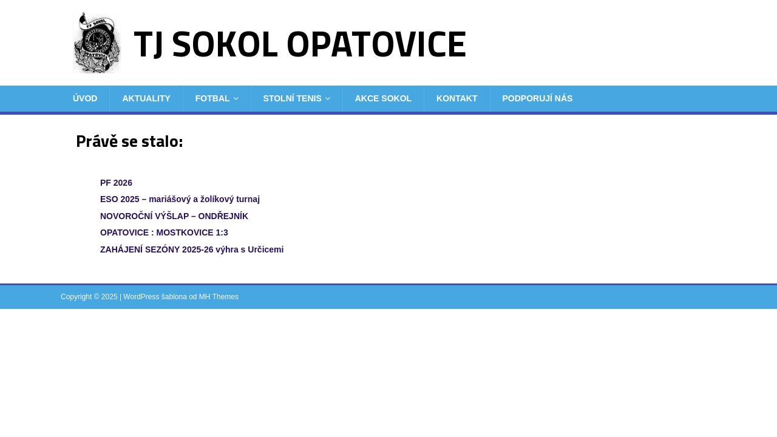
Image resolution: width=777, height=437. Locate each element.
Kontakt (456, 98)
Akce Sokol (383, 98)
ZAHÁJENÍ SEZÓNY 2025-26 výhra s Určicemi (191, 249)
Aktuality (146, 98)
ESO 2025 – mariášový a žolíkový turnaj (180, 199)
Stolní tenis (292, 98)
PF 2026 (116, 183)
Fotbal (212, 98)
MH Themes (219, 297)
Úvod (85, 98)
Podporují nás (538, 98)
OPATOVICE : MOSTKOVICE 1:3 (164, 232)
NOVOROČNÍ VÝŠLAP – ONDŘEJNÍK (174, 216)
